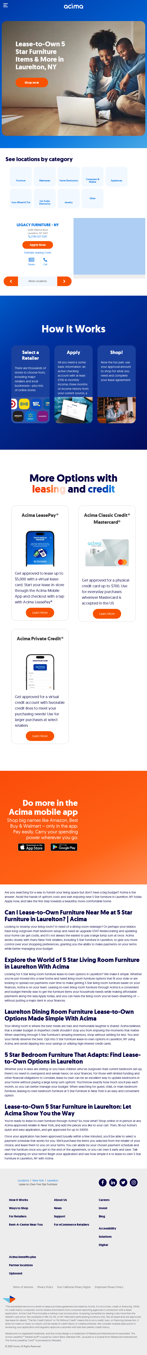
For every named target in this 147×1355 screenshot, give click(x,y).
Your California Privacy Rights (74, 1287)
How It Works (18, 1200)
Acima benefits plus (22, 1257)
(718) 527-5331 (39, 236)
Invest (103, 1208)
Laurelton (52, 1180)
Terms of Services (23, 1287)
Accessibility (107, 1228)
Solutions (105, 1237)
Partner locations (21, 1265)
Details (31, 261)
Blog (102, 1216)
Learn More (40, 612)
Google (65, 848)
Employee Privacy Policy (109, 1287)
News (58, 1208)
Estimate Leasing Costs (37, 252)
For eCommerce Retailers (71, 1225)
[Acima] (73, 8)
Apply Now (38, 245)
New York (38, 1180)
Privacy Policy (45, 1287)
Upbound (15, 1273)
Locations (23, 1180)
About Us (60, 1200)
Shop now (32, 83)
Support (59, 1216)
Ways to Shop (18, 1208)
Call (45, 261)
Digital (103, 1245)
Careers (104, 1200)
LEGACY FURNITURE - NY (38, 225)
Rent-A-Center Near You (26, 1225)
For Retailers (17, 1216)
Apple (32, 848)
